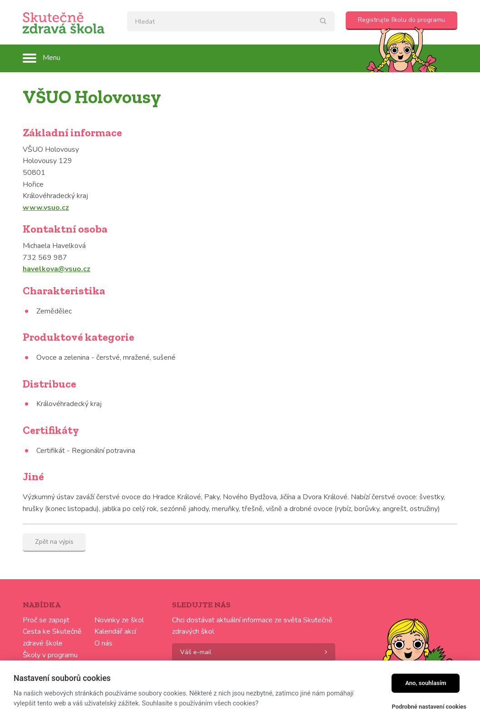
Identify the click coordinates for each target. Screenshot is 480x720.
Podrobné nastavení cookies (429, 706)
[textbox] (231, 21)
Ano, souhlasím (425, 683)
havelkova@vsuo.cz (56, 269)
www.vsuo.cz (46, 208)
